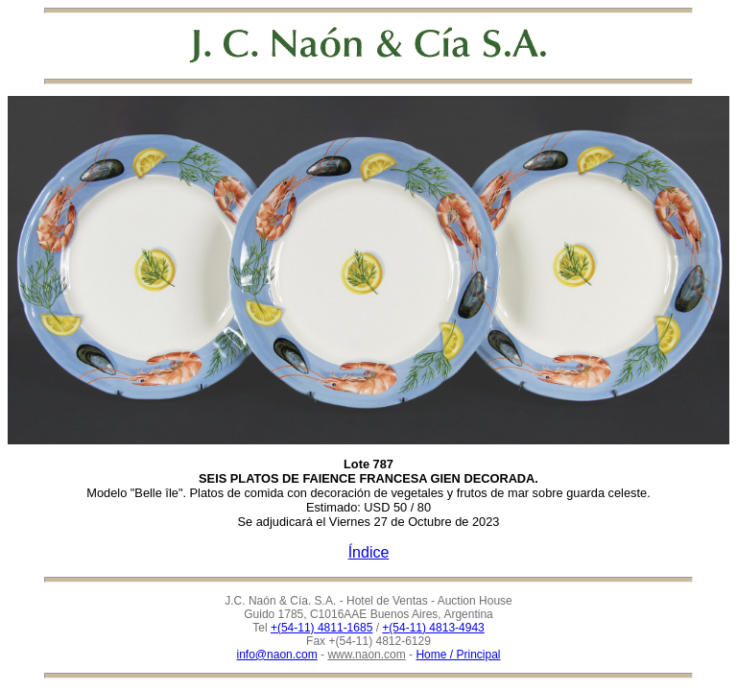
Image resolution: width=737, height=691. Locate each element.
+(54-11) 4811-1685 (321, 627)
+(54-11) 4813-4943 (433, 627)
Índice (369, 552)
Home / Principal (458, 654)
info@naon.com (277, 654)
